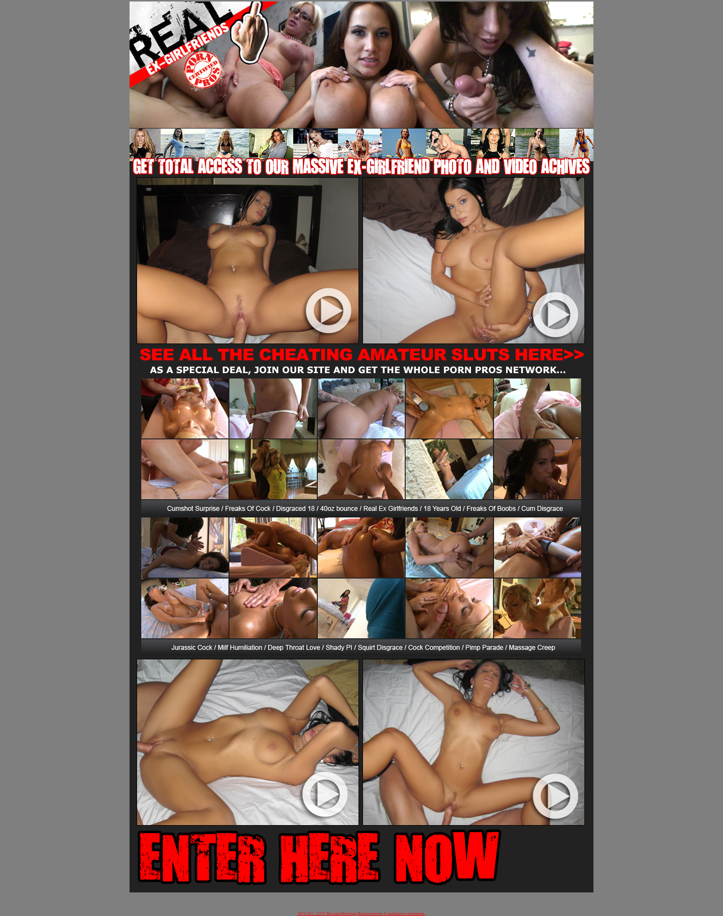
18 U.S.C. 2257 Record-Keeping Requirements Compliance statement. (361, 913)
